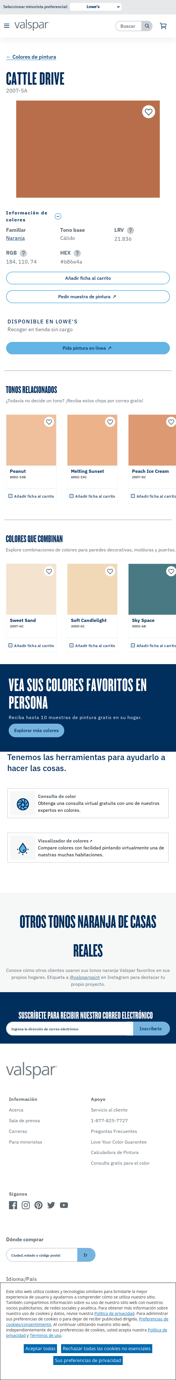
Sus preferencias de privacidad (88, 1360)
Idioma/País (21, 1279)
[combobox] (128, 26)
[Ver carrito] (163, 26)
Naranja (15, 238)
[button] (6, 26)
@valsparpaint (85, 977)
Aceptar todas (40, 1348)
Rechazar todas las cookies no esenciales (107, 1348)
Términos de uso (45, 1335)
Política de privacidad (114, 1313)
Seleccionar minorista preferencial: (35, 6)
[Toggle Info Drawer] (111, 216)
